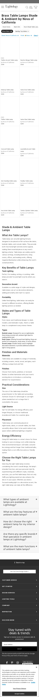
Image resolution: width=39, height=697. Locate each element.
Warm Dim (17, 27)
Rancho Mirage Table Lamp (28, 60)
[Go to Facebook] (7, 662)
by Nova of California (7, 62)
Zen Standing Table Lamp (9, 181)
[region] (19, 680)
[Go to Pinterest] (12, 662)
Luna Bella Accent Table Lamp (27, 150)
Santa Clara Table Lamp (27, 119)
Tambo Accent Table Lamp (9, 60)
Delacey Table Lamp (7, 90)
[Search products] (27, 7)
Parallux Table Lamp (26, 181)
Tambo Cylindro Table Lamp (29, 210)
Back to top (19, 563)
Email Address (8, 644)
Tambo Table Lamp (7, 119)
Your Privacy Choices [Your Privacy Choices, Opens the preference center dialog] (19, 688)
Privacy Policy (6, 656)
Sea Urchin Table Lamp (8, 210)
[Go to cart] (35, 6)
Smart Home (6, 27)
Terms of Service (19, 656)
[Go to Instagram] (18, 662)
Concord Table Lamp (7, 149)
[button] (2, 7)
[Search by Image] (31, 7)
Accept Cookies (19, 694)
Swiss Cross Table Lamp (27, 90)
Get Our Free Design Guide (19, 571)
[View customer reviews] (27, 663)
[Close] (36, 667)
